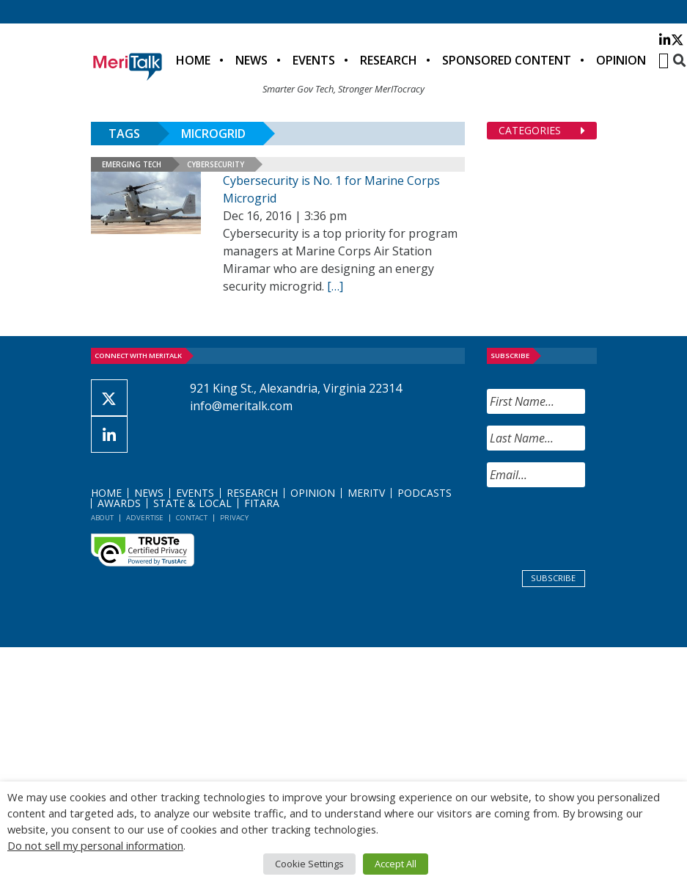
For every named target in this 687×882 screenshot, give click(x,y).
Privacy (234, 517)
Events (314, 60)
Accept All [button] (395, 863)
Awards (119, 503)
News (251, 60)
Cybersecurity (215, 164)
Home (193, 60)
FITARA (261, 503)
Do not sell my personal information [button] (95, 845)
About (102, 517)
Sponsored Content (506, 60)
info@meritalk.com (241, 406)
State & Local (192, 503)
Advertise (145, 517)
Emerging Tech (131, 164)
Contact (191, 517)
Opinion (621, 60)
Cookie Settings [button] (309, 863)
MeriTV (366, 493)
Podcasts (424, 493)
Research (388, 60)
